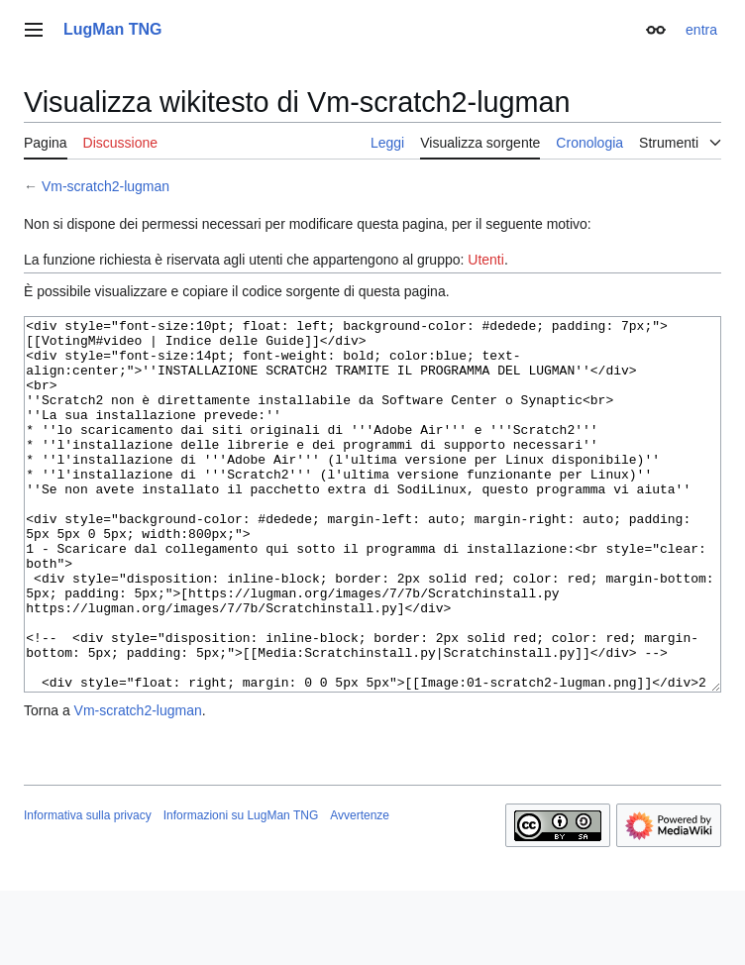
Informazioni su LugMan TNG (241, 890)
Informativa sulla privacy (88, 890)
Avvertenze (359, 890)
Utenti (486, 260)
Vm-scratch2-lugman (105, 186)
